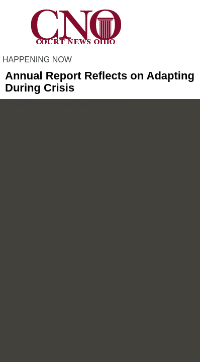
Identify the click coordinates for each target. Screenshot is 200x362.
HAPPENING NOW (37, 59)
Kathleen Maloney (42, 104)
